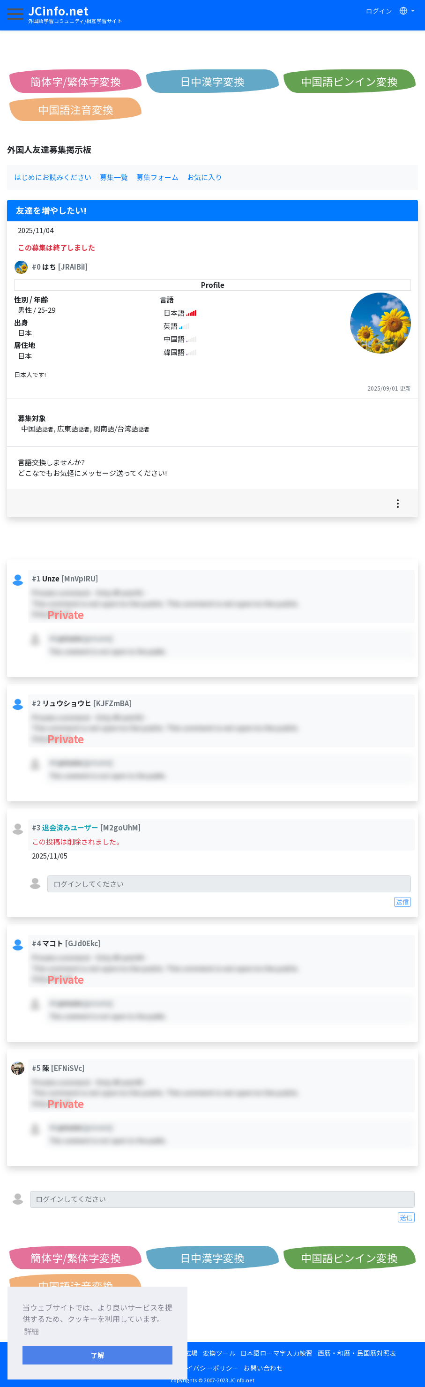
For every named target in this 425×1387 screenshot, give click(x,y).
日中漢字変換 (212, 81)
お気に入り (204, 177)
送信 (402, 901)
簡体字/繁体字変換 (75, 81)
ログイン (379, 10)
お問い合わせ (263, 1367)
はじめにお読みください (52, 177)
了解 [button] (97, 1355)
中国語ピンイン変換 (349, 81)
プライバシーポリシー (206, 1367)
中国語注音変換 (75, 109)
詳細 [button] (31, 1331)
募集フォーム (157, 177)
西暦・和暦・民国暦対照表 (357, 1352)
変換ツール (219, 1352)
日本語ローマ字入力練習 (276, 1352)
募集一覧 (114, 177)
